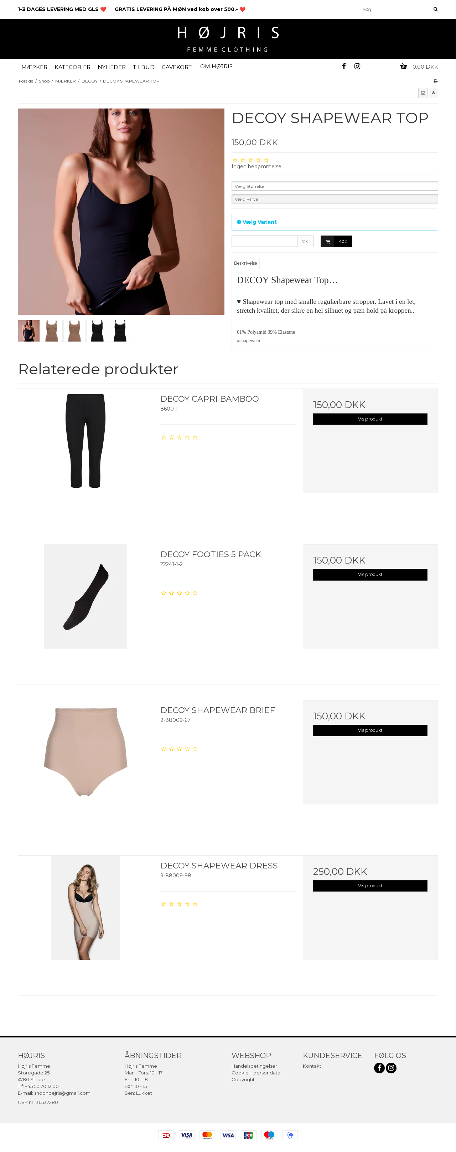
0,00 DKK (419, 66)
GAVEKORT (177, 67)
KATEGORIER (72, 67)
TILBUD (144, 67)
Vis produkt (370, 419)
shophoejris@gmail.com (62, 1093)
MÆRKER (34, 67)
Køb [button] (334, 241)
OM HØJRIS (216, 66)
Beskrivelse (245, 263)
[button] (423, 93)
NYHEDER (112, 67)
